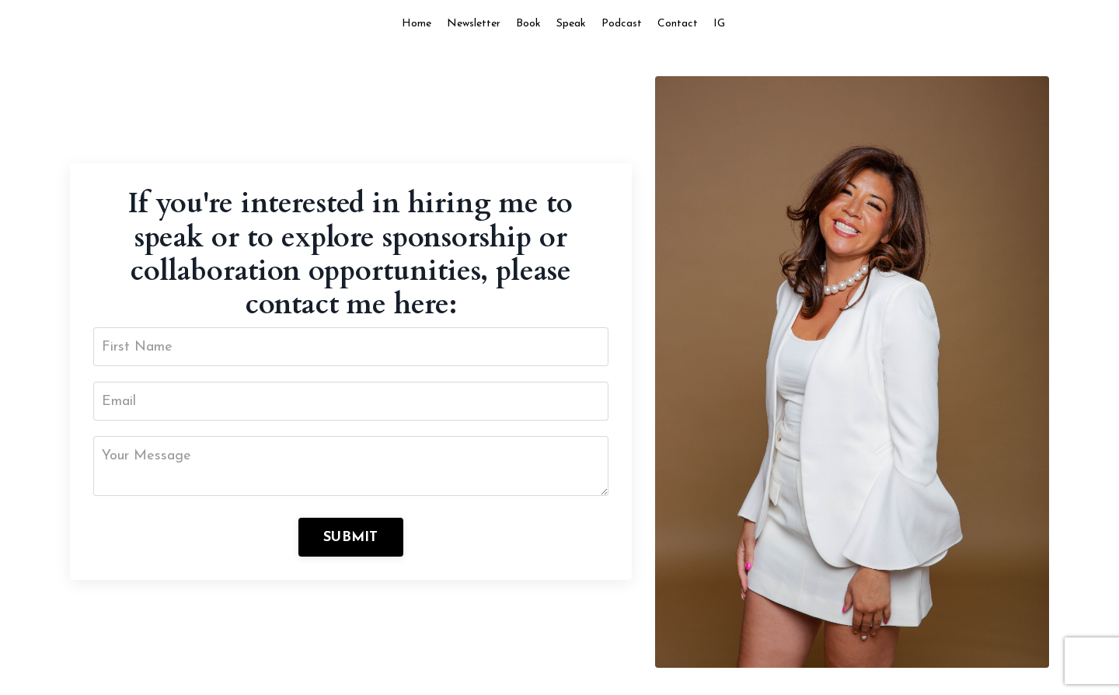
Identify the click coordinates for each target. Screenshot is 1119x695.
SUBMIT (350, 537)
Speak (571, 24)
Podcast (621, 24)
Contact (677, 24)
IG (719, 24)
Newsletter (473, 24)
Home (416, 24)
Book (528, 24)
